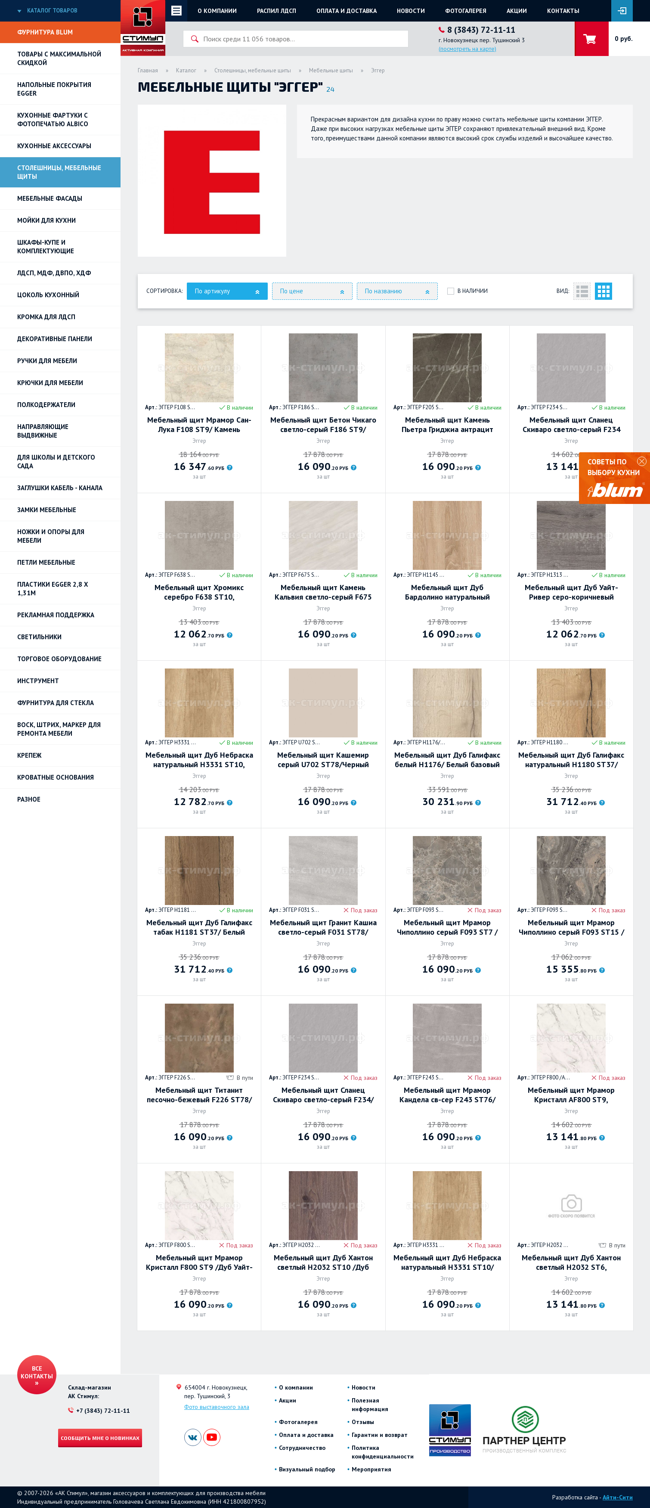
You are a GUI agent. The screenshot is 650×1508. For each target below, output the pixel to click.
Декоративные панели (54, 339)
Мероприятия (371, 1469)
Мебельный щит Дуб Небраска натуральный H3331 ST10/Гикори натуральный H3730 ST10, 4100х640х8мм (447, 1262)
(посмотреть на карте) (467, 49)
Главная (148, 70)
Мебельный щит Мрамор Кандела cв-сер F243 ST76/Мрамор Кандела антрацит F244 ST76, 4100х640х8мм (447, 1094)
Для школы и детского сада (56, 461)
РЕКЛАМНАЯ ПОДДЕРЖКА (55, 615)
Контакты (563, 11)
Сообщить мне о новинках (100, 1438)
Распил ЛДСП (276, 11)
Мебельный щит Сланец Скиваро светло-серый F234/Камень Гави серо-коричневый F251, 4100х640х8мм (323, 1094)
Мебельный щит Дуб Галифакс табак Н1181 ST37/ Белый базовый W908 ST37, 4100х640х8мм (199, 927)
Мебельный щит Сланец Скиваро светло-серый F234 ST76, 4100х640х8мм (571, 424)
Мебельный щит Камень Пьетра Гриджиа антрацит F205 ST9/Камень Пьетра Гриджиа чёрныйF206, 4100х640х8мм (447, 424)
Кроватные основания (55, 777)
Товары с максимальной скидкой (59, 58)
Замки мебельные (46, 510)
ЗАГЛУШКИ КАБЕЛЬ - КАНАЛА (59, 488)
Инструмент (38, 681)
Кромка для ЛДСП (46, 317)
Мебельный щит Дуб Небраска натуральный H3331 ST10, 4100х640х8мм (199, 759)
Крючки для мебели (50, 383)
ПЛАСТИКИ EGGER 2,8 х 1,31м (52, 588)
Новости (411, 11)
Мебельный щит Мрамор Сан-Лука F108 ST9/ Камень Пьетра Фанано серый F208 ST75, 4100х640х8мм (199, 424)
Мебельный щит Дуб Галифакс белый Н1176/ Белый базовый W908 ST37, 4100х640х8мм (447, 759)
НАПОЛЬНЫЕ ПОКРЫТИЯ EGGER (54, 89)
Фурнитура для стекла (55, 703)
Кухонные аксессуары (54, 146)
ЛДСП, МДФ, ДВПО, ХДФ (54, 273)
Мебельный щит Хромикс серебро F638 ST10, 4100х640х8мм (199, 592)
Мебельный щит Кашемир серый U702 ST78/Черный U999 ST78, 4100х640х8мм (323, 759)
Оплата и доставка (346, 11)
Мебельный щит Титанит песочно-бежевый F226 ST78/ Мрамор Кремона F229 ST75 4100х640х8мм (199, 1094)
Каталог (186, 70)
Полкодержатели (46, 405)
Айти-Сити (618, 1497)
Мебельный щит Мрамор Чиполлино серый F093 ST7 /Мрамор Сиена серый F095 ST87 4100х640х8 (447, 927)
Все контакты (37, 1372)
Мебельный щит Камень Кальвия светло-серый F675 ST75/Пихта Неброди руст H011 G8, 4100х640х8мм (323, 592)
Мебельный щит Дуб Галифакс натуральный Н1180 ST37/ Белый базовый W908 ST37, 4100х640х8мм (571, 759)
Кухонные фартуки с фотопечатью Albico (52, 119)
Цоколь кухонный (48, 295)
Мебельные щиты (331, 70)
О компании (217, 11)
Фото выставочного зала (216, 1407)
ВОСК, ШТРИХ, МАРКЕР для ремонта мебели (59, 729)
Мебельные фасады (49, 198)
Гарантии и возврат (380, 1435)
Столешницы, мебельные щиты (59, 172)
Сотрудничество (302, 1448)
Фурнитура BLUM (45, 32)
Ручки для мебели (47, 361)
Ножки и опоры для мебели (50, 536)
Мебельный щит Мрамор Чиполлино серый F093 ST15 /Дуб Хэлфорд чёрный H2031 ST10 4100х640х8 (571, 927)
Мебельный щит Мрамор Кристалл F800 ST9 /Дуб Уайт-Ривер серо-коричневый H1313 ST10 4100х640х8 (199, 1262)
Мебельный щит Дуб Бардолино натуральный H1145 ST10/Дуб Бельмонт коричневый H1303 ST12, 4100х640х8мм (447, 592)
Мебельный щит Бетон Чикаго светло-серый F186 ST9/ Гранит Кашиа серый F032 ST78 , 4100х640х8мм (323, 424)
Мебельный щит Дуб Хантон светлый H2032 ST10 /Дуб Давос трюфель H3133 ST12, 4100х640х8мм (323, 1262)
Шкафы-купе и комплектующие (45, 246)
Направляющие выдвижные (42, 431)
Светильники (39, 637)
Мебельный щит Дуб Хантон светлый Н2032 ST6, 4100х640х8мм (571, 1262)
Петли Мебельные (46, 562)
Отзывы (363, 1422)
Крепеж (29, 755)
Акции (517, 11)
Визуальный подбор (307, 1469)
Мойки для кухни (46, 220)
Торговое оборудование (59, 659)
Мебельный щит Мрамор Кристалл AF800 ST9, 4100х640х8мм (571, 1094)
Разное (28, 799)
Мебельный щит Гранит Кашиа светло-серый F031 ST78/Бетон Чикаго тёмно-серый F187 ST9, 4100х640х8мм (323, 927)
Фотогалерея (465, 11)
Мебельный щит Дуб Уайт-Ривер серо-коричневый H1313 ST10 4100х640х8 (571, 592)
